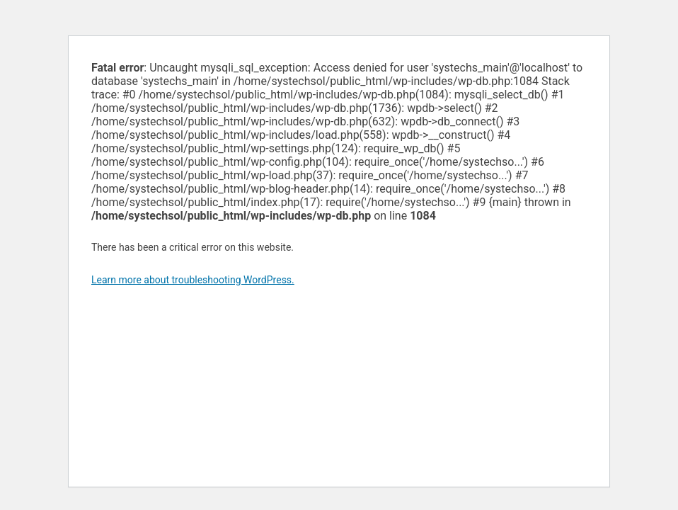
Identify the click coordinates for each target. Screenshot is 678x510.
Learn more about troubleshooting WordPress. (192, 279)
